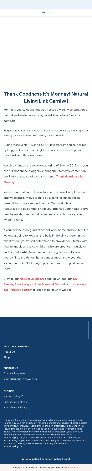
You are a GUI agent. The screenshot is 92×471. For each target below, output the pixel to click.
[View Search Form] (49, 12)
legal (67, 459)
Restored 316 (72, 467)
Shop (7, 357)
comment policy (52, 459)
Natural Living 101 (32, 279)
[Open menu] (43, 12)
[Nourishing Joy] (46, 4)
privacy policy (31, 459)
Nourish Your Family (15, 407)
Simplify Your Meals (15, 402)
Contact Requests (14, 373)
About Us (9, 351)
